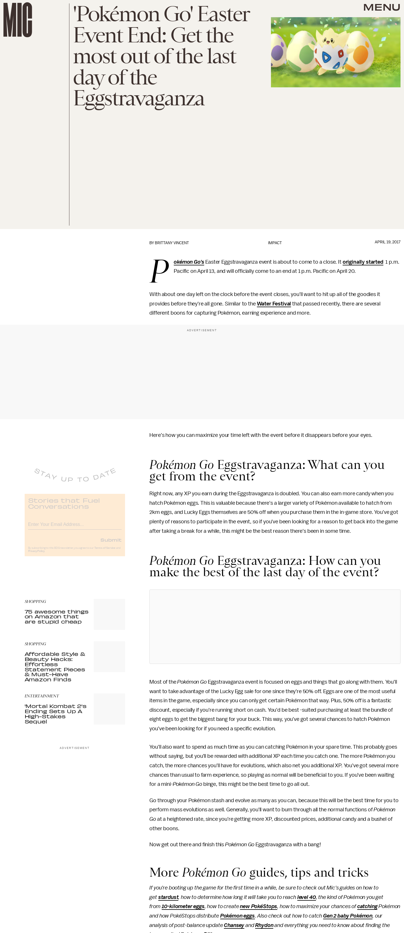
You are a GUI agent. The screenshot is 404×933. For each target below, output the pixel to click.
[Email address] (75, 528)
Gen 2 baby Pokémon (347, 916)
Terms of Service (105, 552)
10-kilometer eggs (183, 906)
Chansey (234, 925)
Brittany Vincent (172, 243)
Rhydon (264, 925)
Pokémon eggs (237, 916)
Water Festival (274, 304)
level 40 (306, 897)
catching (367, 906)
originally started (363, 262)
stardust (168, 897)
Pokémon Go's (189, 262)
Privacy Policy (36, 555)
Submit (111, 544)
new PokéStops (258, 906)
